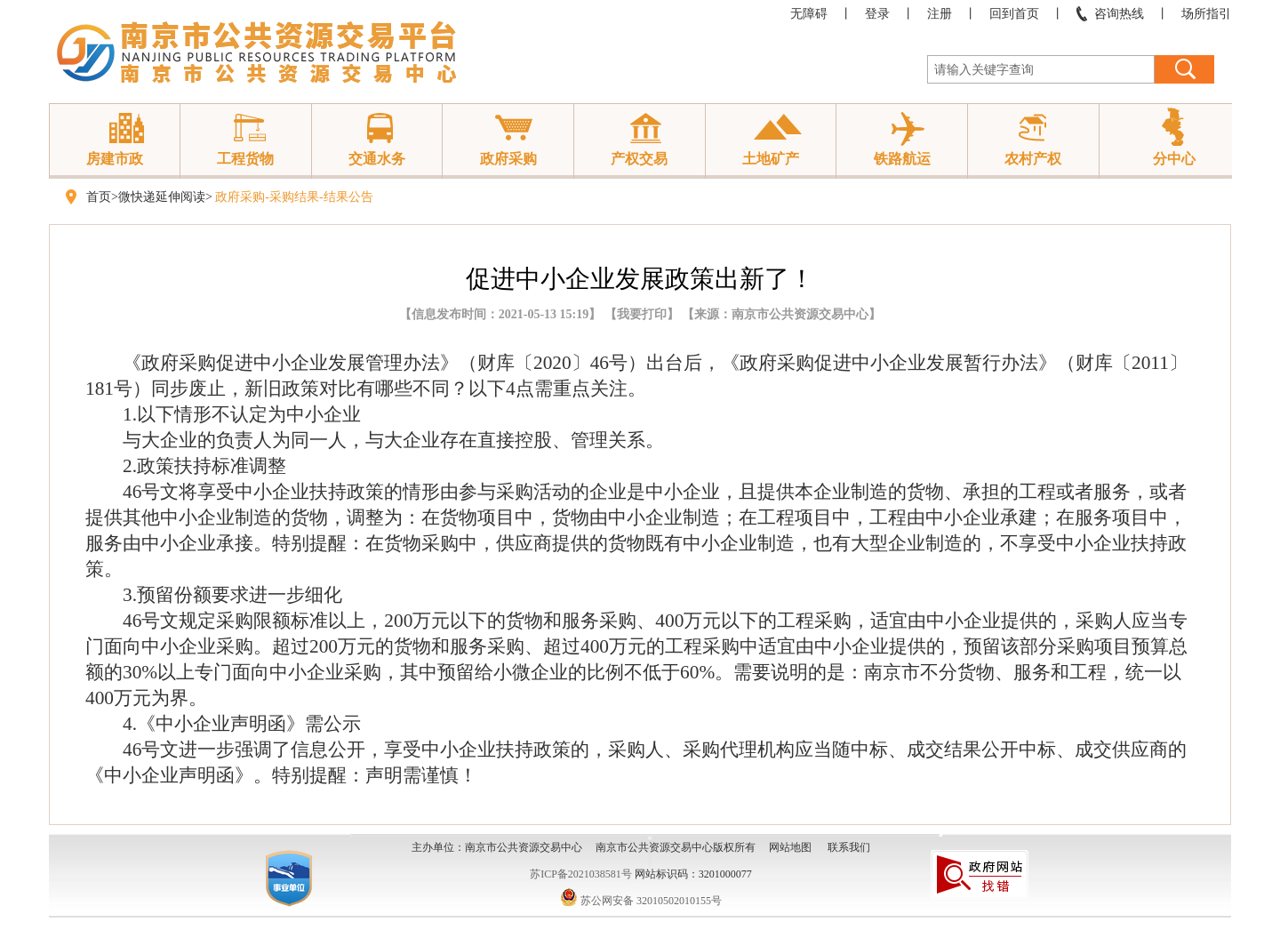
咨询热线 (1119, 13)
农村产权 (1032, 158)
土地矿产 (770, 158)
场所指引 (1206, 13)
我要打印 (642, 314)
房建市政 (114, 158)
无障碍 (809, 13)
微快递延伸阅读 (161, 197)
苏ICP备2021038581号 (581, 874)
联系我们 (849, 847)
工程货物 (245, 158)
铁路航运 (902, 158)
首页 (98, 197)
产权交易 (639, 158)
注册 (939, 13)
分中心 (1174, 158)
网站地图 (790, 847)
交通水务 (376, 158)
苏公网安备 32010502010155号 (641, 900)
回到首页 (1014, 13)
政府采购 (508, 158)
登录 (877, 13)
